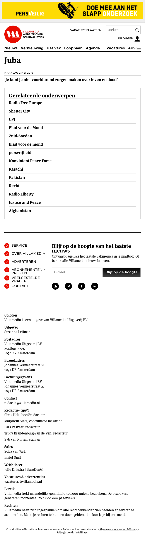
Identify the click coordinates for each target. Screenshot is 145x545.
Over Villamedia (28, 254)
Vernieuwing (32, 48)
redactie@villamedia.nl (22, 403)
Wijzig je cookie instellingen (72, 532)
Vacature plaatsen (85, 30)
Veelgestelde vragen (26, 279)
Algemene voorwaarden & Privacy (118, 529)
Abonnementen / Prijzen (28, 271)
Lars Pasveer (13, 427)
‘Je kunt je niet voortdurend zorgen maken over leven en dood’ (61, 79)
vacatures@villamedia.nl (23, 481)
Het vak (54, 48)
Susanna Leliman (17, 332)
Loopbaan (73, 48)
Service (19, 245)
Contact (20, 286)
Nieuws (10, 48)
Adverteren (24, 262)
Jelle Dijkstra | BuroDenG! (23, 469)
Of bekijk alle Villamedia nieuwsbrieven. (95, 258)
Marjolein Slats (15, 421)
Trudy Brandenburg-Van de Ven (27, 433)
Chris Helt (11, 415)
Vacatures (115, 48)
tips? (24, 410)
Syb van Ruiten (15, 439)
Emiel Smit (12, 457)
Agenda (93, 48)
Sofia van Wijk (15, 451)
